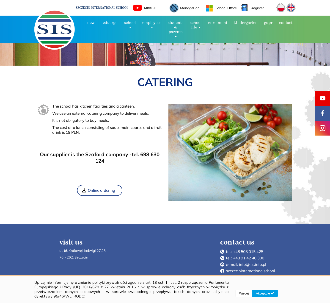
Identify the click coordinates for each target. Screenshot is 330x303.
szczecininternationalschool (250, 270)
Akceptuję (265, 293)
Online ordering (101, 190)
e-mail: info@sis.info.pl (246, 264)
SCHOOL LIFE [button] (196, 24)
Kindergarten (246, 22)
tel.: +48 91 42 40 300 (245, 258)
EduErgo (110, 22)
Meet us (144, 7)
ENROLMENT (217, 22)
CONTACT (285, 22)
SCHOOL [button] (130, 24)
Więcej (244, 293)
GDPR (268, 22)
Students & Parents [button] (175, 28)
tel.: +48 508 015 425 (244, 251)
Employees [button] (152, 24)
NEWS (91, 22)
